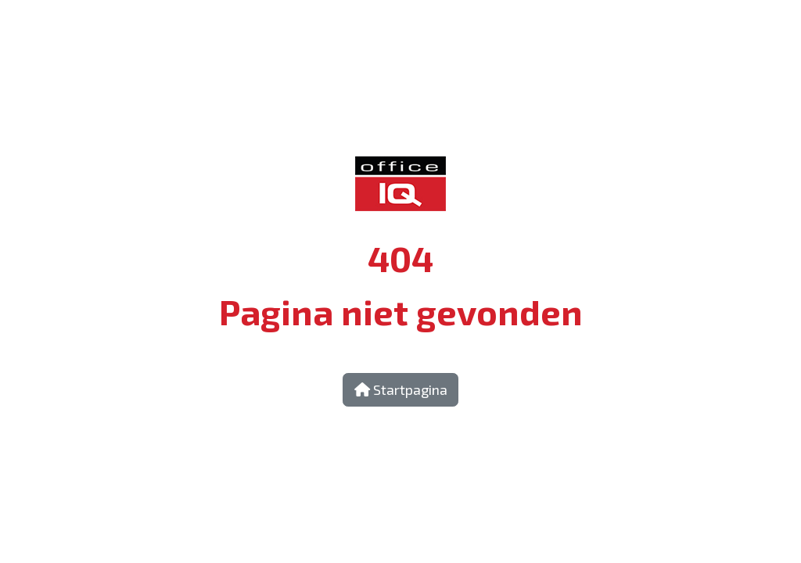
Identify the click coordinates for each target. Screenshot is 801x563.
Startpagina (400, 389)
